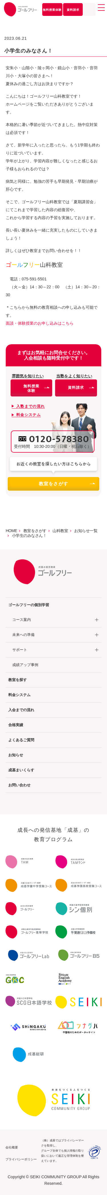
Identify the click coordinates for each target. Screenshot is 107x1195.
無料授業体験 (52, 9)
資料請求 (73, 9)
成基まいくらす (21, 770)
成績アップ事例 (25, 665)
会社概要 (11, 1147)
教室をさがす (67, 483)
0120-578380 (59, 439)
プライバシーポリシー (21, 1159)
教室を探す (17, 680)
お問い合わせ (19, 785)
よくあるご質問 (21, 740)
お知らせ (15, 755)
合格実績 (15, 725)
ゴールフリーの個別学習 (28, 605)
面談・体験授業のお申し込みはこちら (40, 323)
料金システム (19, 695)
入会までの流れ (21, 710)
